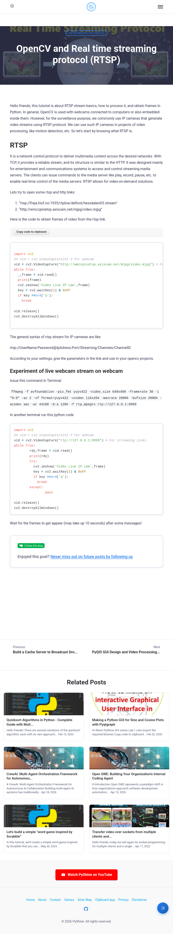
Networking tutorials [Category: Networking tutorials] (86, 33)
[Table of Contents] (162, 908)
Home (30, 900)
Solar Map (84, 900)
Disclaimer (139, 900)
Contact (55, 900)
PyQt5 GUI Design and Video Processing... (126, 652)
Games (69, 900)
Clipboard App (105, 900)
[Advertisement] (86, 608)
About (42, 900)
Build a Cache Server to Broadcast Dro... (45, 652)
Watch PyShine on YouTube (86, 874)
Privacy (123, 900)
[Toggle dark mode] (91, 6)
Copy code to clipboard (31, 231)
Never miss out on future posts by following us (91, 556)
